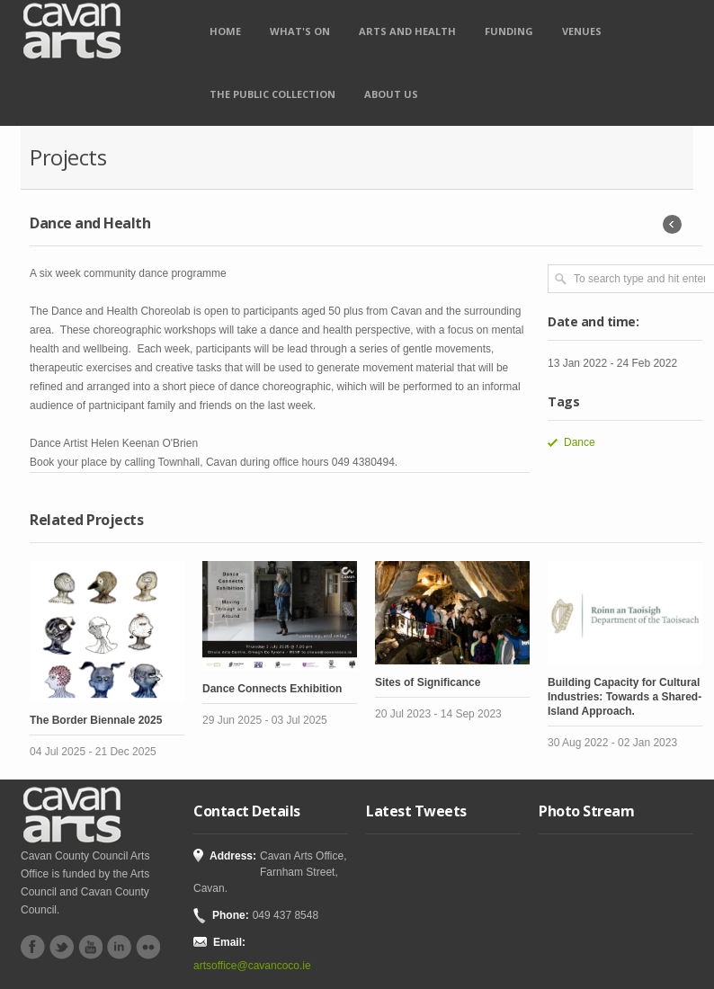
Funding (509, 31)
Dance (579, 442)
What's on (300, 31)
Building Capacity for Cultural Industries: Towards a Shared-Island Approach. (624, 696)
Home (225, 31)
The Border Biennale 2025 (96, 720)
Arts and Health (407, 31)
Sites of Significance (427, 682)
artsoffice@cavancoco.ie (252, 965)
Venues (582, 31)
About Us (391, 94)
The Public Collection (272, 94)
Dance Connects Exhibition (272, 688)
